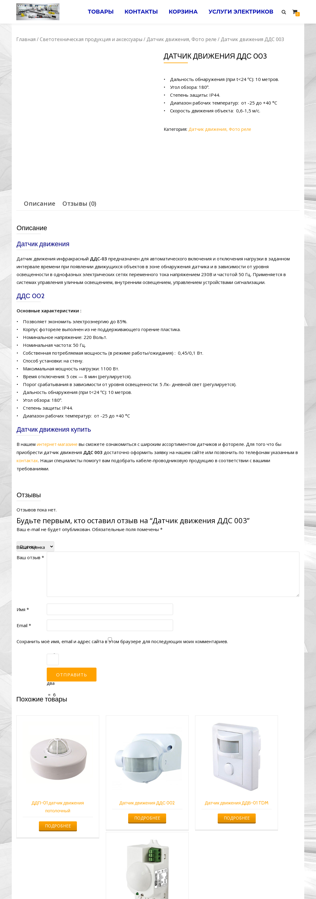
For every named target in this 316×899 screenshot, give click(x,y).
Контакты (137, 11)
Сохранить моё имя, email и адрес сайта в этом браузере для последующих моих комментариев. (122, 640)
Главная (26, 39)
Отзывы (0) (79, 203)
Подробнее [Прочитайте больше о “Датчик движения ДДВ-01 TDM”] (193, 807)
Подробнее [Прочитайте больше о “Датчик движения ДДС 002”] (121, 807)
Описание (39, 203)
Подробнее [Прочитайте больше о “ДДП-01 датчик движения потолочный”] (49, 807)
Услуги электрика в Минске (113, 882)
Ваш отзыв (30, 556)
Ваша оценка (30, 546)
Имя (23, 608)
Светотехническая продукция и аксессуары (91, 39)
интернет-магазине (58, 444)
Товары (96, 11)
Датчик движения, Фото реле (181, 39)
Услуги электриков (240, 11)
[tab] (39, 204)
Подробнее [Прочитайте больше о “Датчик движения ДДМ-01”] (266, 807)
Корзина (180, 11)
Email (24, 624)
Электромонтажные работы (201, 882)
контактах (27, 460)
